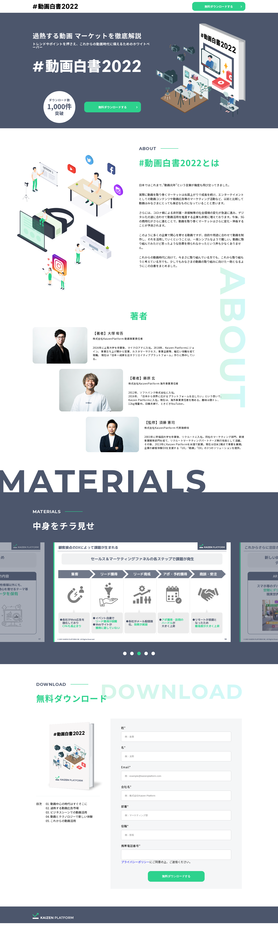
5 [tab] (153, 653)
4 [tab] (146, 653)
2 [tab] (132, 653)
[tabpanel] (139, 592)
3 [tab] (139, 653)
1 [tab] (125, 653)
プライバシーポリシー (135, 862)
